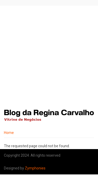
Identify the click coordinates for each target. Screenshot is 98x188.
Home (9, 133)
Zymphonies (35, 168)
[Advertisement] (49, 57)
